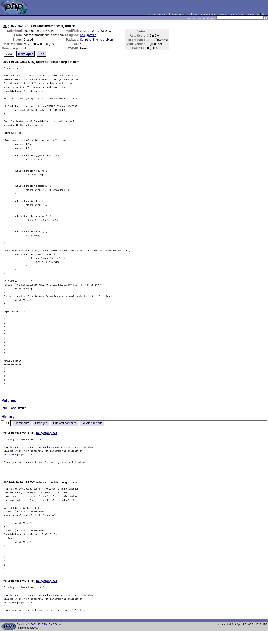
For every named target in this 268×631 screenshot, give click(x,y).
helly (83, 35)
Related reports (92, 423)
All (7, 423)
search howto (227, 14)
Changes (41, 423)
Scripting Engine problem (97, 39)
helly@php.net (46, 433)
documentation (176, 14)
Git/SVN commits (64, 423)
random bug (253, 14)
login (264, 14)
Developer (25, 54)
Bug (6, 26)
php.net (152, 14)
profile (92, 35)
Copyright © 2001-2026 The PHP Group (39, 624)
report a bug (192, 14)
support (162, 14)
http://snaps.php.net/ (18, 454)
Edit (41, 54)
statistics (240, 14)
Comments (22, 423)
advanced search (209, 14)
